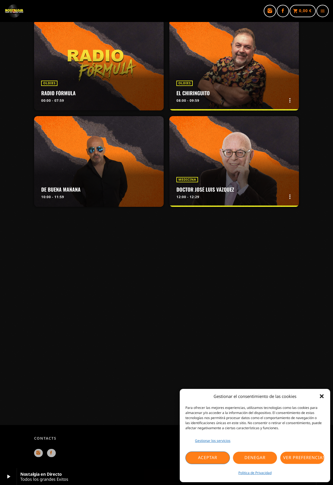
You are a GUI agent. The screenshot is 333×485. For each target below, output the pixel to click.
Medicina (187, 180)
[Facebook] (283, 11)
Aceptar (207, 457)
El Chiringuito (193, 93)
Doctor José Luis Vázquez (205, 189)
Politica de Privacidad (255, 472)
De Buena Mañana (61, 189)
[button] (322, 396)
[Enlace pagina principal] (14, 11)
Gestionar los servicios (212, 440)
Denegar (254, 457)
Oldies (49, 83)
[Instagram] (270, 11)
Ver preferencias (304, 457)
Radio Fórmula (58, 93)
